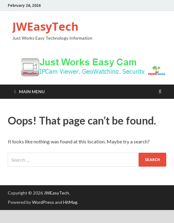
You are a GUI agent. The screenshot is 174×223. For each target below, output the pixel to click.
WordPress (43, 202)
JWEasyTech (45, 26)
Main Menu (32, 91)
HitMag (70, 202)
